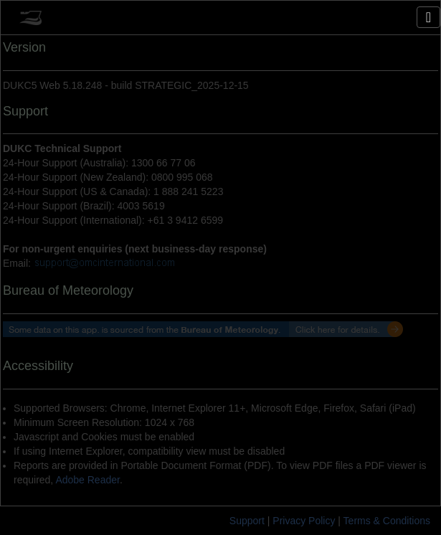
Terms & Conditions (386, 520)
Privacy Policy (303, 520)
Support (247, 520)
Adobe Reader (87, 480)
